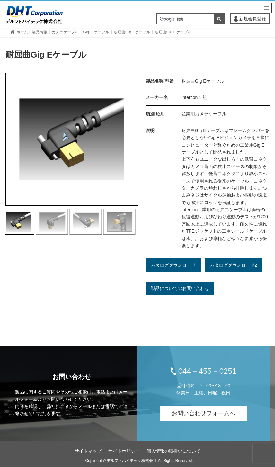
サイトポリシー (124, 451)
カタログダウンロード (173, 265)
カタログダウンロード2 (233, 265)
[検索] (185, 19)
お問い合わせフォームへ (203, 413)
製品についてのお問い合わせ (180, 288)
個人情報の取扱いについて (173, 451)
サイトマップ (88, 451)
